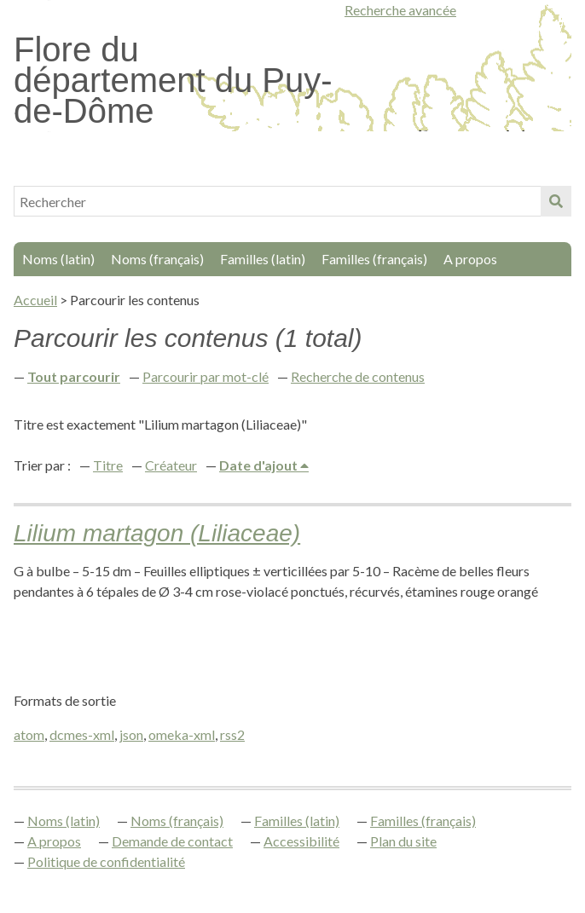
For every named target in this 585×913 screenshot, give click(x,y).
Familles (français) (374, 259)
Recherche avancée (400, 10)
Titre (108, 465)
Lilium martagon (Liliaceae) (157, 533)
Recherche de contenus (358, 376)
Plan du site (403, 841)
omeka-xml (181, 734)
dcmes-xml (81, 734)
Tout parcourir (73, 376)
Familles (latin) (262, 259)
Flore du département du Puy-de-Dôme (173, 80)
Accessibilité (301, 841)
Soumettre (556, 201)
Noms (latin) (58, 259)
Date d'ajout (259, 465)
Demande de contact (172, 841)
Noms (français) (157, 259)
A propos (470, 259)
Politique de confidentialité (106, 861)
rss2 (232, 734)
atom (29, 734)
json (131, 734)
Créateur (171, 465)
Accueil (35, 300)
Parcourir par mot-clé (205, 376)
